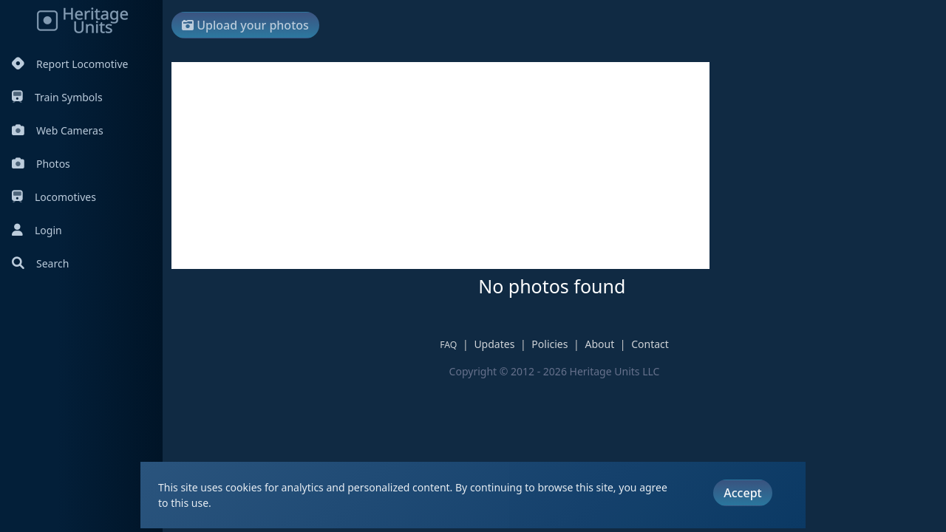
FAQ (448, 344)
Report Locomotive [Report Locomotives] (70, 64)
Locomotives (54, 197)
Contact (650, 344)
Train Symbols (57, 97)
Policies (549, 344)
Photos (41, 164)
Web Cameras (57, 130)
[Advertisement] (440, 165)
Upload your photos (245, 25)
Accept (742, 493)
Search (40, 263)
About (599, 344)
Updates (494, 344)
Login (37, 230)
